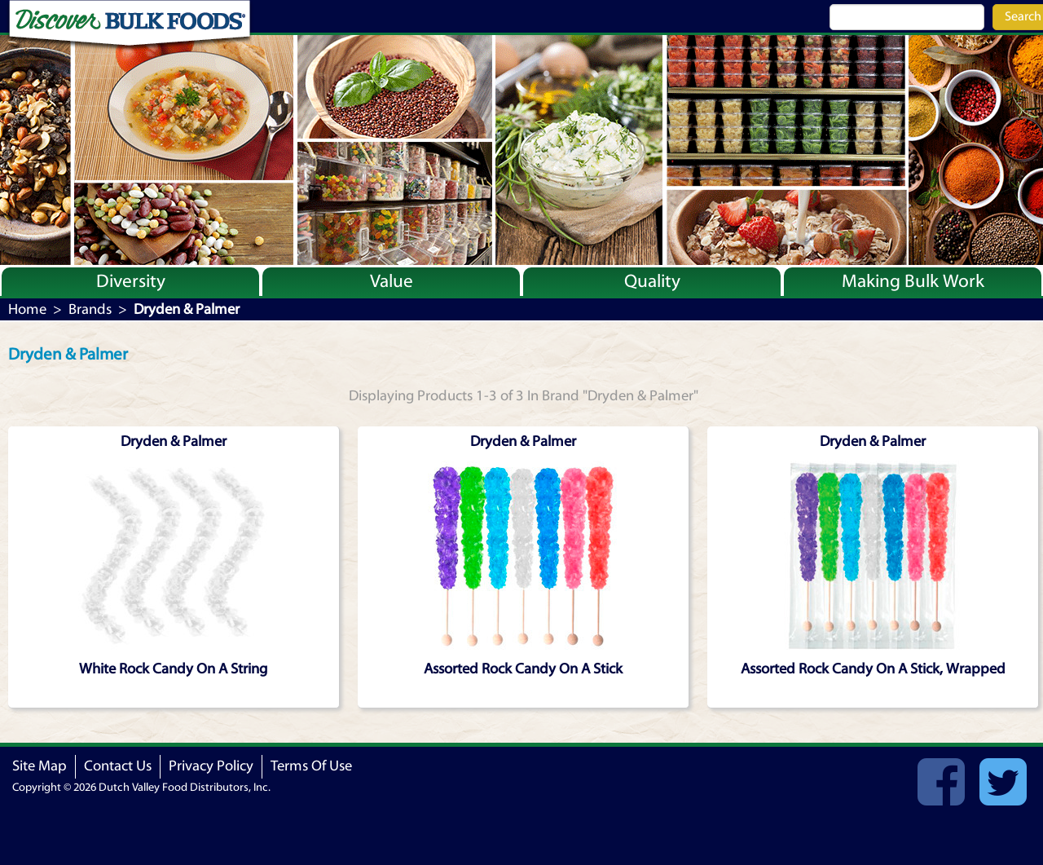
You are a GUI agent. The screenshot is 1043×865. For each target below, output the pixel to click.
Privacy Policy (211, 766)
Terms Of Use (311, 766)
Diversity (130, 281)
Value (391, 281)
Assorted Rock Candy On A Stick (523, 668)
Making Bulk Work (913, 281)
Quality (652, 281)
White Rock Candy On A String (173, 668)
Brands (90, 309)
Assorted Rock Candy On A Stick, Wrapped (873, 668)
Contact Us (118, 766)
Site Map (39, 766)
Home (27, 309)
